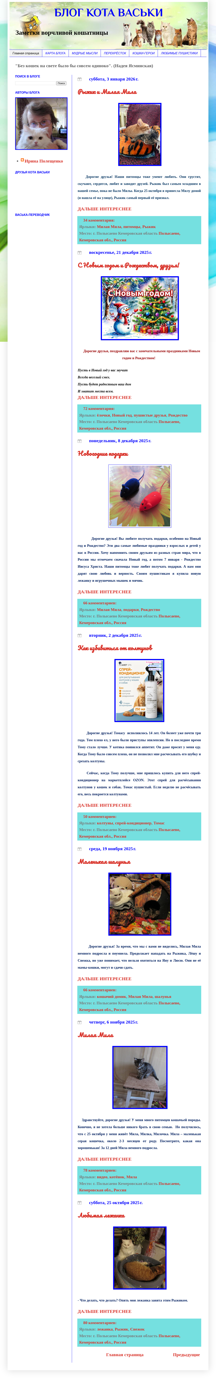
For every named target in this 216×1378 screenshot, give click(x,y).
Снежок (137, 1329)
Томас (159, 823)
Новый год (122, 415)
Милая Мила (109, 226)
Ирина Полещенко (44, 161)
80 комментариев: (100, 1322)
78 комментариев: (100, 1170)
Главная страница (26, 53)
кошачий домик (111, 996)
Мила (131, 1177)
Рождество (178, 415)
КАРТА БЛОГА (55, 53)
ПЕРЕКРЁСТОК (115, 53)
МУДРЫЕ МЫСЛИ (85, 53)
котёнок (117, 1177)
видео (102, 1177)
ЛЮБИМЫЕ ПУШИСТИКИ (179, 53)
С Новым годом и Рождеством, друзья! (128, 265)
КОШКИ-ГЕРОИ (143, 53)
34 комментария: (99, 220)
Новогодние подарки (103, 453)
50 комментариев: (100, 816)
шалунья (163, 996)
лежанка (105, 1329)
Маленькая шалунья (104, 861)
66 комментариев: (100, 603)
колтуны (105, 823)
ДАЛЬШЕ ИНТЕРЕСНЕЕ (104, 208)
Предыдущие (186, 1354)
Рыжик (149, 226)
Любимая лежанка (101, 1215)
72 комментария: (99, 408)
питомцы (131, 226)
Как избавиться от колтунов (115, 648)
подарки (131, 609)
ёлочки (103, 415)
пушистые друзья (150, 415)
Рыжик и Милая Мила (107, 92)
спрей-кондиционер (133, 823)
